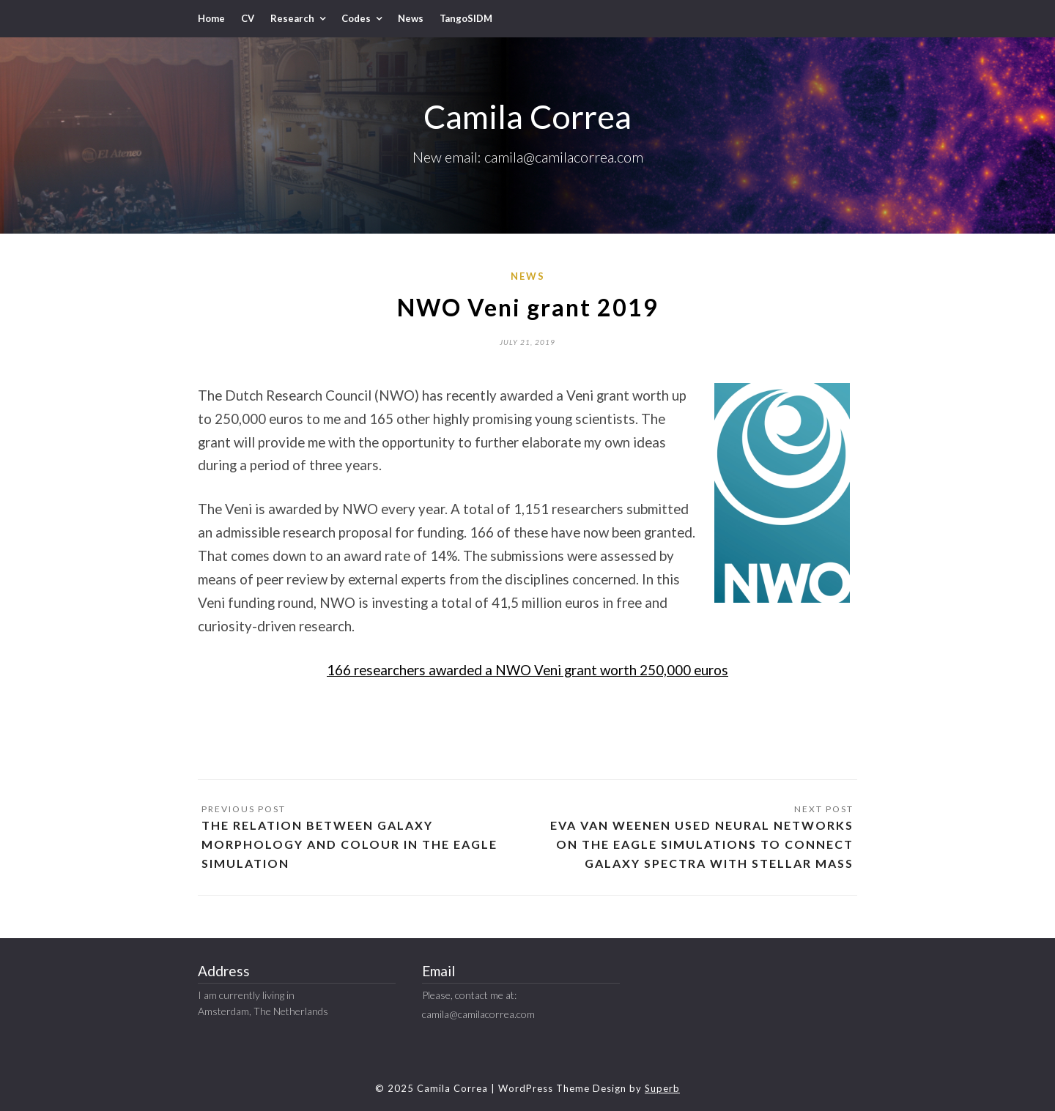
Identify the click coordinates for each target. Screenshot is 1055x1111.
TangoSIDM (466, 18)
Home (211, 18)
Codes (356, 18)
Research (292, 18)
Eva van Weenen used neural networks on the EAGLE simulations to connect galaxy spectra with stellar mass (702, 844)
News (410, 18)
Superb (662, 1088)
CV (247, 18)
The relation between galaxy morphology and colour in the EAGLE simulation (349, 844)
